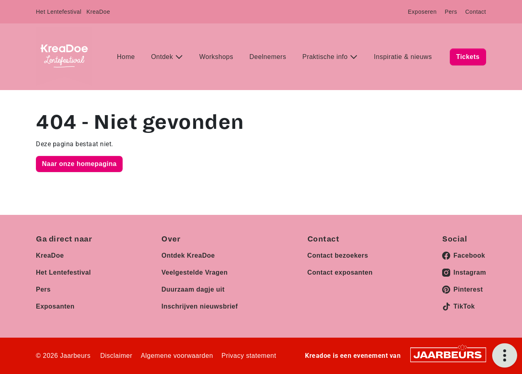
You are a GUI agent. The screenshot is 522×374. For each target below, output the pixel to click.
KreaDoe (98, 11)
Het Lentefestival (58, 11)
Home (126, 56)
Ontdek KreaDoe (188, 255)
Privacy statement (248, 355)
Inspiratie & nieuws (403, 56)
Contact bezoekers (337, 255)
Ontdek (163, 56)
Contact (475, 11)
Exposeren (422, 11)
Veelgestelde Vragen (194, 272)
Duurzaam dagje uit (193, 289)
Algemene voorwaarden (177, 355)
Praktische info (325, 56)
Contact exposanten (340, 272)
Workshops (216, 56)
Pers (451, 11)
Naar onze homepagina (79, 163)
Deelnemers (267, 56)
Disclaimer (116, 355)
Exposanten (55, 306)
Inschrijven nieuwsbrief (199, 306)
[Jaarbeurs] (448, 354)
